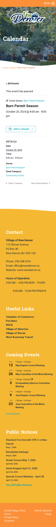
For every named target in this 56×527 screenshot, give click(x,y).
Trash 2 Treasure (15, 183)
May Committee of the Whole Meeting (34, 374)
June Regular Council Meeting (30, 395)
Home (5, 67)
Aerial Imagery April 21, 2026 (21, 468)
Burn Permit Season (15, 167)
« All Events (12, 83)
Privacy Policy (10, 517)
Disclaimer (9, 521)
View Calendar (13, 414)
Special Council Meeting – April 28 (25, 476)
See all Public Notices (19, 484)
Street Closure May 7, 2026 (21, 460)
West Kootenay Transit (19, 337)
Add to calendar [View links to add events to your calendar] (21, 129)
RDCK (9, 324)
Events (13, 67)
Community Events (15, 175)
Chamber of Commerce (20, 316)
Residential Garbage (17, 452)
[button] (47, 3)
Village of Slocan (16, 333)
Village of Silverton (17, 329)
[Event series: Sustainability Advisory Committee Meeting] (32, 379)
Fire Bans (11, 320)
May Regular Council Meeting (30, 365)
